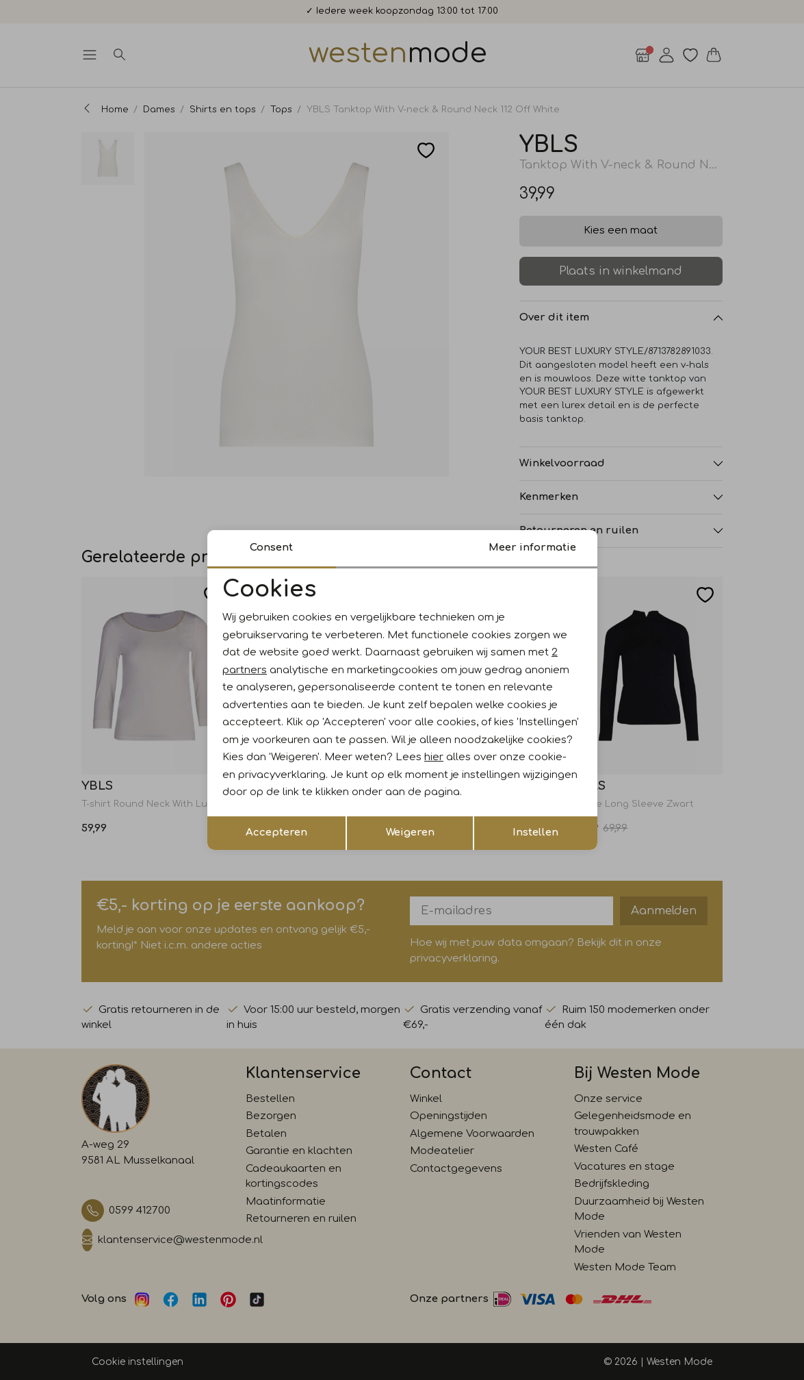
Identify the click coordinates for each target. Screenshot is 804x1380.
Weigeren (410, 832)
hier (433, 757)
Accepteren (276, 832)
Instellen (535, 832)
